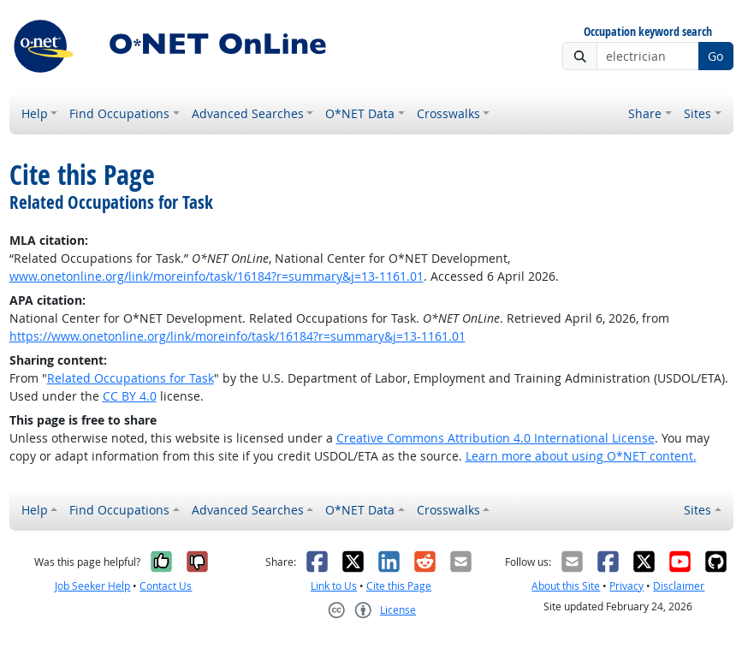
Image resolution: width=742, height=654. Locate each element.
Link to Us (334, 586)
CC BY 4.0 (130, 396)
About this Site (565, 586)
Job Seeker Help (92, 586)
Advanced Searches (248, 113)
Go (715, 56)
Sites (697, 113)
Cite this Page (398, 586)
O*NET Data (360, 113)
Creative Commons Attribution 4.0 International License (495, 438)
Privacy (626, 586)
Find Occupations (119, 113)
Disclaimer (678, 586)
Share (645, 113)
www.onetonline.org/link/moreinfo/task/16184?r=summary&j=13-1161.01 (216, 276)
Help (34, 113)
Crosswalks (448, 113)
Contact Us (165, 586)
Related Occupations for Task (130, 378)
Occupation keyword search (648, 32)
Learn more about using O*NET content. (581, 456)
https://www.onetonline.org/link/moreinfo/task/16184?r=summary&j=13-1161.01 (237, 336)
